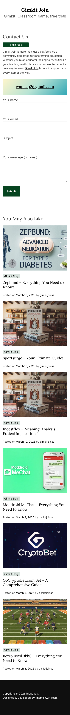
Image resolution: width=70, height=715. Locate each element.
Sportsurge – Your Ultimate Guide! (33, 358)
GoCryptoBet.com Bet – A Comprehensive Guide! (25, 582)
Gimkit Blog (11, 276)
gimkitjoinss (47, 295)
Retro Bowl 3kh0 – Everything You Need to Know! (32, 658)
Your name (35, 105)
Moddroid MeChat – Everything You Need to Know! (34, 507)
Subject (35, 143)
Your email (35, 124)
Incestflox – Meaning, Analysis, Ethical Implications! (29, 431)
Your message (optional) (35, 168)
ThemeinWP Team (46, 697)
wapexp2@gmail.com (35, 86)
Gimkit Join (35, 10)
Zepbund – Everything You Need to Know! (33, 284)
